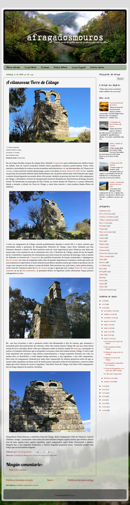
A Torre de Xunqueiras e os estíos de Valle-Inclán (114, 369)
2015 (104, 386)
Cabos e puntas (104, 256)
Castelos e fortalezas (107, 217)
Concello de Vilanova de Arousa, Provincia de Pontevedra (35, 455)
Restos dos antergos (106, 253)
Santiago (77, 348)
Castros (102, 247)
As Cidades (103, 265)
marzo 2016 (108, 338)
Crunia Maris (30, 67)
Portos (101, 280)
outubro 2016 (109, 314)
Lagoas (101, 284)
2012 (104, 396)
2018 (104, 301)
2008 (104, 410)
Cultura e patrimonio (107, 220)
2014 (104, 389)
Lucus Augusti (79, 67)
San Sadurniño (28, 270)
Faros (101, 241)
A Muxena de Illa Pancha (116, 164)
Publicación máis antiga (81, 480)
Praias (101, 259)
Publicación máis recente (19, 480)
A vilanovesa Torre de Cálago (112, 359)
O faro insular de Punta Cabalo (112, 348)
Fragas (101, 229)
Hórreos (102, 262)
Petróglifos (103, 271)
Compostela (58, 163)
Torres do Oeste (81, 268)
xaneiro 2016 (109, 381)
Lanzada (9, 270)
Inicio (50, 480)
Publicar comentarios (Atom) (27, 485)
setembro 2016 (110, 318)
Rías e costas (104, 223)
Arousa (9, 171)
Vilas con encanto (105, 232)
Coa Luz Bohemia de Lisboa (116, 104)
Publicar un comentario (18, 470)
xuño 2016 (108, 328)
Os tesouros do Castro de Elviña (113, 342)
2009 (104, 407)
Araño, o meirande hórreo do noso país (117, 184)
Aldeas (101, 235)
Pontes (101, 238)
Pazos (101, 268)
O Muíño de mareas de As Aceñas (113, 353)
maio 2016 (108, 332)
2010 (104, 403)
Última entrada (13, 67)
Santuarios (103, 211)
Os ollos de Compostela (113, 374)
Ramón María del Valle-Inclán (73, 171)
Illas (100, 277)
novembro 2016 (110, 311)
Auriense (45, 67)
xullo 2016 (108, 325)
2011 (104, 400)
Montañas (103, 226)
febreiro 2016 (109, 378)
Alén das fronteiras (106, 290)
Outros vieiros (97, 67)
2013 (104, 393)
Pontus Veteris (60, 67)
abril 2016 (108, 335)
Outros (102, 287)
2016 (104, 308)
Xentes (101, 274)
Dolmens (102, 250)
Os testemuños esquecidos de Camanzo (113, 364)
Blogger (72, 495)
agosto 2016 (108, 321)
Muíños (102, 244)
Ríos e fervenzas (105, 214)
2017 (104, 304)
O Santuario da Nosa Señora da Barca (115, 124)
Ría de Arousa (12, 260)
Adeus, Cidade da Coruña (116, 144)
